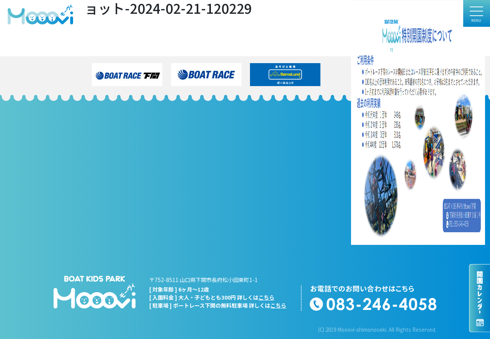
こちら (266, 297)
